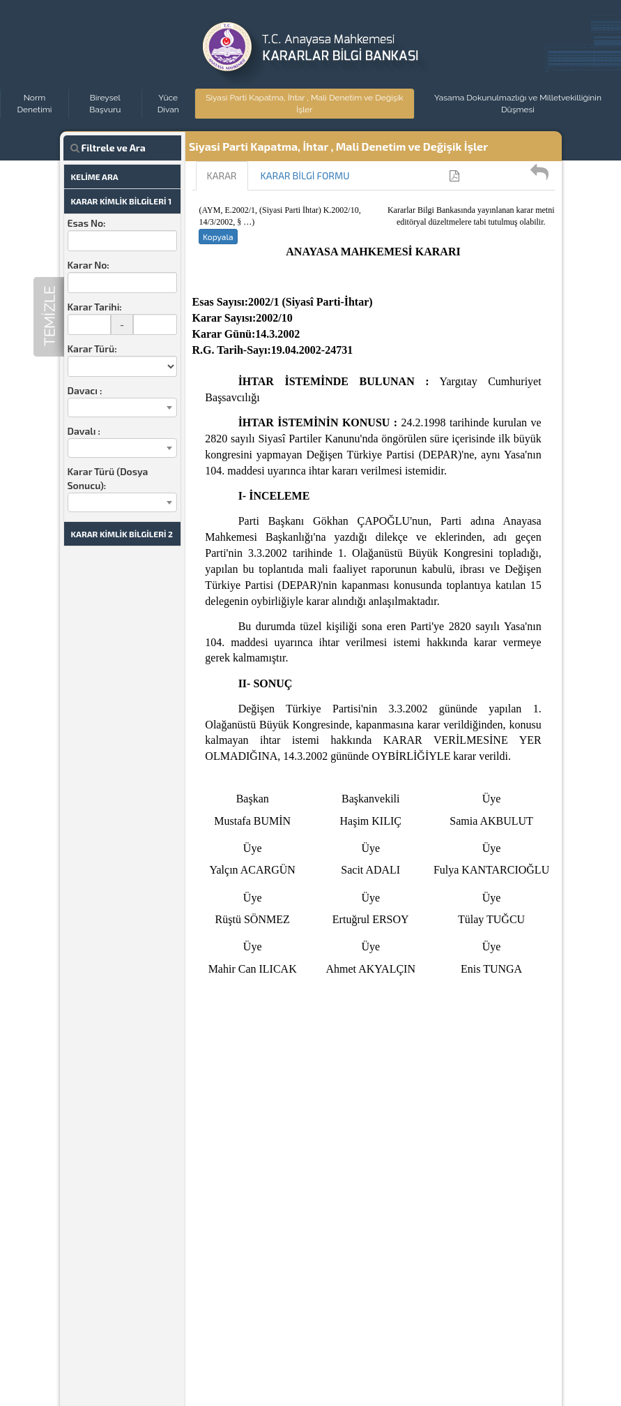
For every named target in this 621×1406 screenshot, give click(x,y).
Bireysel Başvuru (105, 103)
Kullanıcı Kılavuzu (503, 175)
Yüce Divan (168, 103)
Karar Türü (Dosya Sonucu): (108, 478)
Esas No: (87, 223)
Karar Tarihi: (95, 307)
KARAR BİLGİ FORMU (305, 175)
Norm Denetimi (34, 103)
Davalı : (84, 431)
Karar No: (88, 265)
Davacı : (85, 390)
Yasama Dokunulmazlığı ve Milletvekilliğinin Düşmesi (517, 103)
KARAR (222, 175)
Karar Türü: (92, 348)
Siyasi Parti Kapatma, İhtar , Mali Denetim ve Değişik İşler (305, 103)
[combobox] (122, 407)
